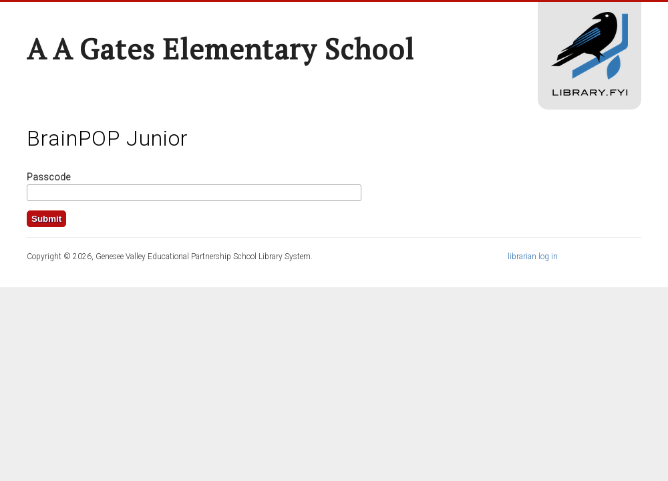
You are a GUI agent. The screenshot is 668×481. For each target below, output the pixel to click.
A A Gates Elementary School (220, 48)
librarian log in (533, 256)
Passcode (48, 177)
